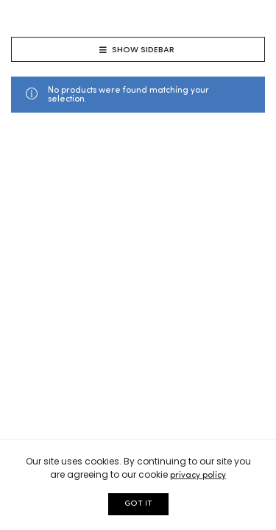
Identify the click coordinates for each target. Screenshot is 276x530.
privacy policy (198, 475)
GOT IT (138, 504)
